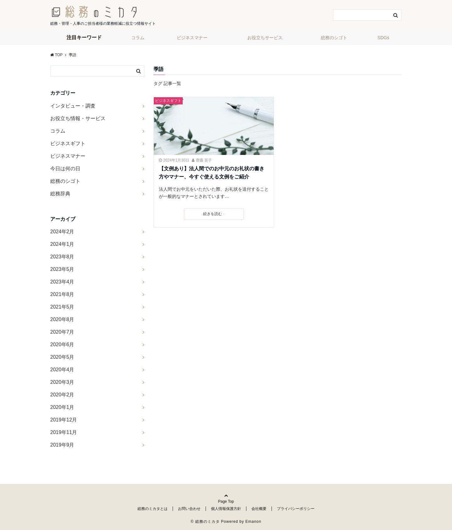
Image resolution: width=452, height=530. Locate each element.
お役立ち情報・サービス (77, 118)
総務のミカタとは (152, 508)
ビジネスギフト (168, 100)
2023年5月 (62, 269)
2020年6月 (62, 344)
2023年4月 (62, 281)
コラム (137, 37)
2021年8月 (62, 294)
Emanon (253, 521)
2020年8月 (62, 319)
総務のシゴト (334, 37)
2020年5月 (62, 357)
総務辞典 (60, 193)
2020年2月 (62, 394)
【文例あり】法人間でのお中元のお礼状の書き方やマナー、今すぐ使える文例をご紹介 (211, 172)
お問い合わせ (189, 508)
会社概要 (258, 508)
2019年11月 (63, 432)
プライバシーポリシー (296, 508)
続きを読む (213, 214)
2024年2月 (62, 231)
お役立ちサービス (264, 37)
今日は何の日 (65, 168)
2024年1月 (62, 244)
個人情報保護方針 (226, 508)
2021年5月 (62, 307)
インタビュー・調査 (72, 106)
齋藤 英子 (204, 160)
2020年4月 (62, 369)
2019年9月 (62, 445)
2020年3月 (62, 382)
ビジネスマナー (192, 37)
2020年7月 (62, 332)
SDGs (383, 37)
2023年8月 (62, 256)
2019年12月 (63, 419)
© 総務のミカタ (205, 521)
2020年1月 (62, 407)
